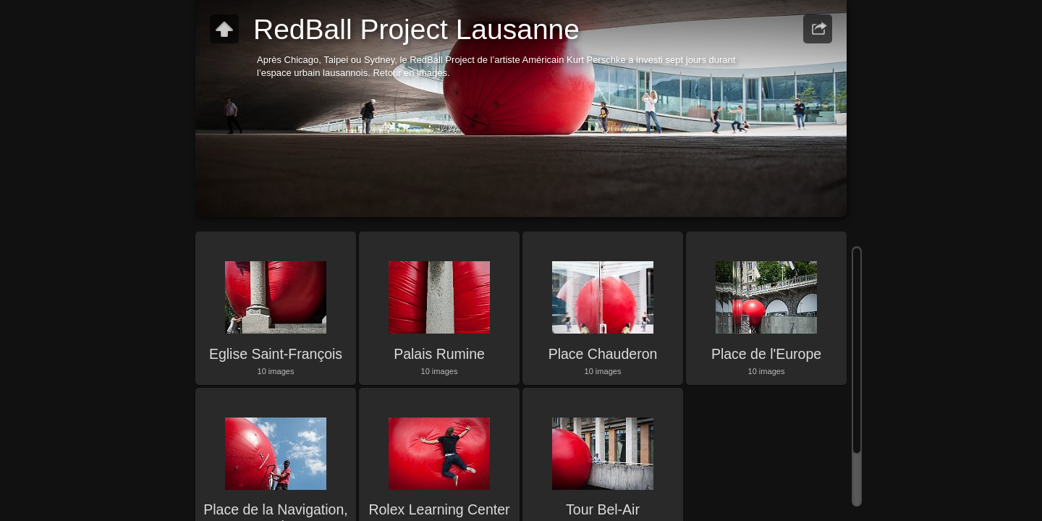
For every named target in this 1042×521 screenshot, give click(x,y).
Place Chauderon (603, 354)
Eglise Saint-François (275, 354)
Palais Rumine (439, 354)
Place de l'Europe (766, 354)
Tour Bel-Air (603, 509)
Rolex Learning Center (438, 509)
